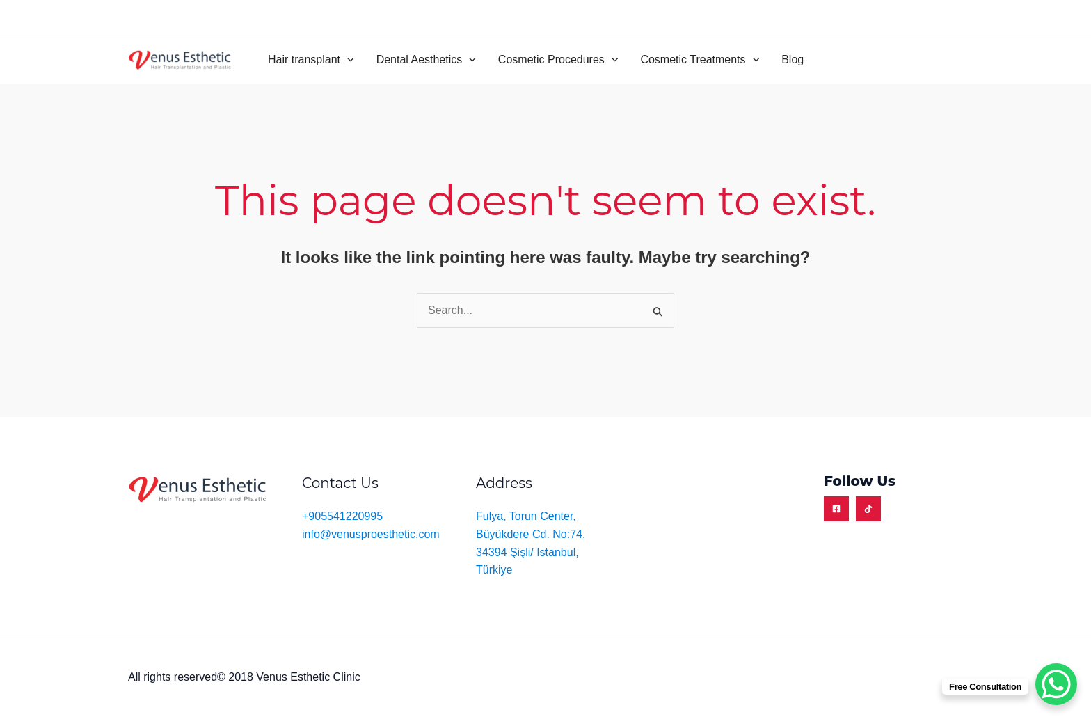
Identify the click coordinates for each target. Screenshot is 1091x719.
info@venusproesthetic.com (371, 534)
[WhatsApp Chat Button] (1056, 684)
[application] (347, 59)
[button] (311, 59)
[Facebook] (836, 508)
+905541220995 (342, 516)
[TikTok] (868, 508)
